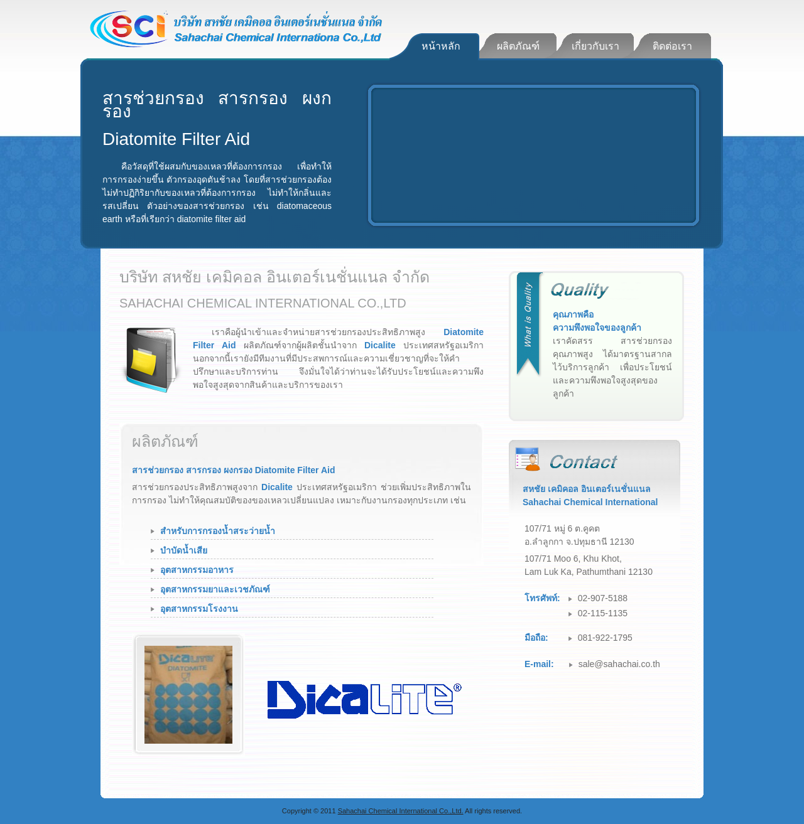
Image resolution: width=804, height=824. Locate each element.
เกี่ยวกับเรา (595, 46)
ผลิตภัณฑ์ (518, 46)
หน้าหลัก (440, 46)
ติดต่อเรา (672, 46)
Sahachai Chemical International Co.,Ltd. (401, 811)
